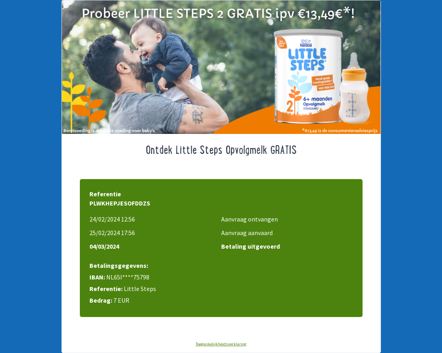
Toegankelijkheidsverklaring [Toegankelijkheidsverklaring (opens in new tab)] (221, 344)
